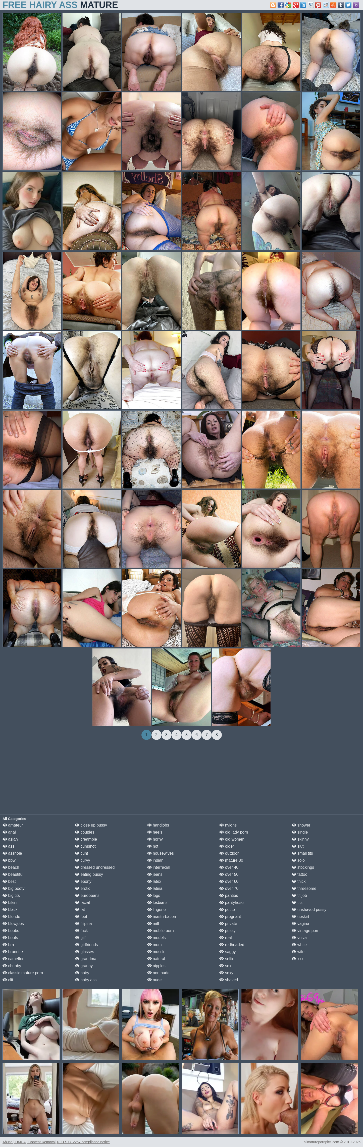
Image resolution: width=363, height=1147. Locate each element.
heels (155, 832)
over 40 (228, 867)
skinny (300, 839)
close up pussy (91, 825)
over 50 (228, 874)
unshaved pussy (309, 909)
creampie (86, 839)
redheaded (231, 945)
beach (11, 867)
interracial (158, 867)
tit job (299, 895)
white (299, 945)
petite (227, 909)
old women (231, 839)
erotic (82, 888)
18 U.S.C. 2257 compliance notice (83, 1142)
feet (81, 916)
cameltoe (13, 959)
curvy (82, 860)
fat (80, 909)
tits (297, 902)
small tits (302, 853)
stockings (303, 867)
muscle (156, 952)
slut (297, 846)
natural (156, 959)
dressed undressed (95, 867)
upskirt (300, 916)
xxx (297, 959)
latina (155, 888)
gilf (80, 938)
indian (155, 860)
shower (301, 825)
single (300, 832)
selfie (226, 959)
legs (153, 895)
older (226, 846)
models (156, 938)
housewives (160, 853)
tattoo (299, 874)
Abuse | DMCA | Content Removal (29, 1142)
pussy (227, 930)
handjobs (158, 825)
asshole (12, 853)
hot (153, 846)
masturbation (161, 916)
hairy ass (85, 980)
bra (8, 945)
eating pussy (89, 874)
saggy (227, 952)
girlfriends (86, 945)
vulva (299, 938)
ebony (83, 881)
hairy (82, 973)
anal (9, 832)
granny (84, 966)
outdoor (229, 853)
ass (8, 846)
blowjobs (13, 923)
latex (154, 881)
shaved (228, 980)
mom (154, 945)
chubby (12, 966)
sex (225, 966)
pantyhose (231, 902)
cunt (81, 853)
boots (10, 938)
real (225, 938)
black (10, 909)
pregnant (230, 916)
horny (155, 839)
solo (298, 860)
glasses (84, 952)
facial (82, 902)
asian (10, 839)
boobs (11, 930)
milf (153, 923)
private (228, 923)
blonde (11, 916)
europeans (87, 895)
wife (298, 952)
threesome (304, 888)
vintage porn (306, 930)
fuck (81, 930)
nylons (228, 825)
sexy (226, 973)
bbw (9, 860)
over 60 (228, 881)
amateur (13, 825)
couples (84, 832)
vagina (300, 923)
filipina (83, 923)
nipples (156, 966)
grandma (85, 959)
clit (8, 980)
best (9, 881)
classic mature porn (23, 973)
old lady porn (233, 832)
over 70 (228, 888)
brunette (13, 952)
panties (228, 895)
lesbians (157, 902)
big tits (11, 895)
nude (154, 980)
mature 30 (231, 860)
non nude (158, 973)
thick (298, 881)
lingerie (156, 909)
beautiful (13, 874)
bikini (10, 902)
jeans (155, 874)
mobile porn (160, 930)
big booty (13, 888)
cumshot (85, 846)
